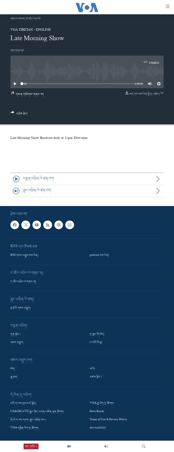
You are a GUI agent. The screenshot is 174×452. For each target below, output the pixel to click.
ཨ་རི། (92, 369)
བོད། (12, 369)
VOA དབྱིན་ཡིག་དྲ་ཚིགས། (24, 428)
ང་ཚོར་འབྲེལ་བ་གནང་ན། (23, 282)
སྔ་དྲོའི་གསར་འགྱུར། (20, 308)
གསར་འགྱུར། (16, 342)
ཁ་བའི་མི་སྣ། (96, 342)
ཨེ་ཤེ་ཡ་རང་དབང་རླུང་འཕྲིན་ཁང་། (28, 420)
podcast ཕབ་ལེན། (99, 255)
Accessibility (98, 428)
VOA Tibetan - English (30, 30)
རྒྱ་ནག (13, 377)
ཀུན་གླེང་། (15, 334)
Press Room (97, 411)
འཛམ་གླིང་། (96, 377)
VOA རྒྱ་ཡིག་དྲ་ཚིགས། (102, 403)
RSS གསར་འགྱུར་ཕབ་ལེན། (24, 255)
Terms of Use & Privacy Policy (108, 420)
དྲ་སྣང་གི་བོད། (97, 334)
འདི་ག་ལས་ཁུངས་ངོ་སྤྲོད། (23, 403)
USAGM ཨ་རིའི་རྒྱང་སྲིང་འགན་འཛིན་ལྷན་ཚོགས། (37, 411)
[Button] (19, 115)
